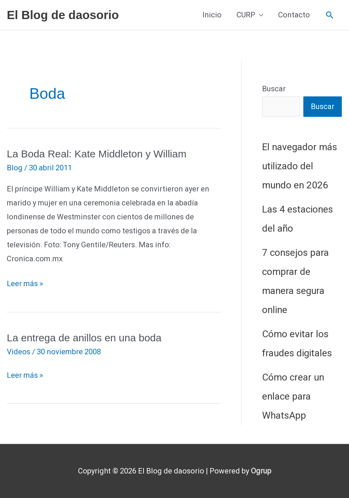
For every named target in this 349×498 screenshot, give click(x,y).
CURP (246, 15)
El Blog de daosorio (63, 14)
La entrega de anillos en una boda (84, 337)
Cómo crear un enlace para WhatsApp (293, 396)
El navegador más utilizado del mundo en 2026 (299, 166)
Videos (18, 351)
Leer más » (25, 284)
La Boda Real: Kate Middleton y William (96, 153)
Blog (14, 168)
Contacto (294, 15)
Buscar (274, 88)
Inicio (212, 15)
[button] (330, 15)
